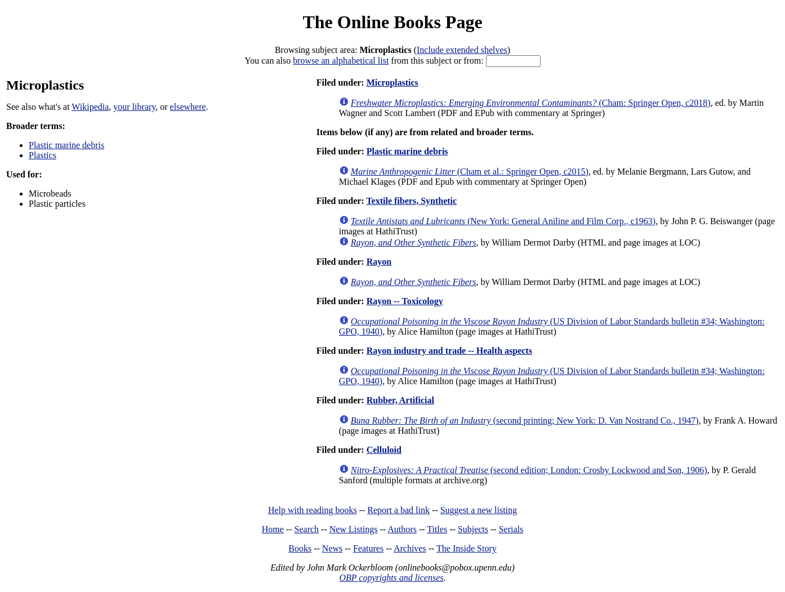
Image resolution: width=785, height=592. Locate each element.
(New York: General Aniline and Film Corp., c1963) (503, 221)
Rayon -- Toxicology (405, 301)
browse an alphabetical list (341, 60)
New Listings (353, 529)
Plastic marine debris (66, 145)
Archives (410, 548)
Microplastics (392, 82)
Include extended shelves (462, 50)
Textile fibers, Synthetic (411, 201)
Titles (437, 529)
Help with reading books (312, 510)
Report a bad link (398, 510)
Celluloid (384, 450)
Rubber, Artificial (400, 400)
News (332, 548)
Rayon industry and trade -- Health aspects (449, 350)
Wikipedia (90, 107)
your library (134, 107)
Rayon (379, 261)
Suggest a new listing (478, 510)
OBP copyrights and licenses (391, 577)
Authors (402, 529)
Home (273, 529)
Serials (511, 529)
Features (368, 548)
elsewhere (188, 107)
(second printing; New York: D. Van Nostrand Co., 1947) (525, 420)
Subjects (473, 529)
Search (307, 529)
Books (299, 548)
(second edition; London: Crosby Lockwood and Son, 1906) (529, 470)
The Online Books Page (392, 22)
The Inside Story (466, 548)
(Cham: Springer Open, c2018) (531, 103)
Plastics (42, 155)
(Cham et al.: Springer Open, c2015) (469, 171)
